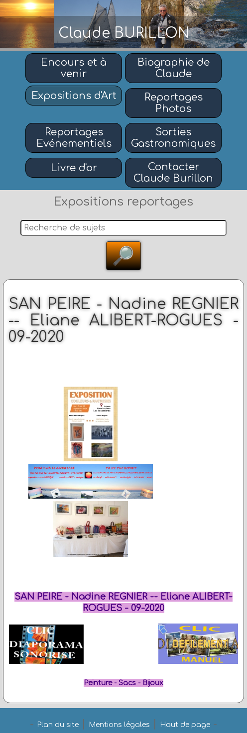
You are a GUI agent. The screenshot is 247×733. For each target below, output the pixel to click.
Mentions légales (119, 725)
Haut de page (185, 725)
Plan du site (58, 725)
